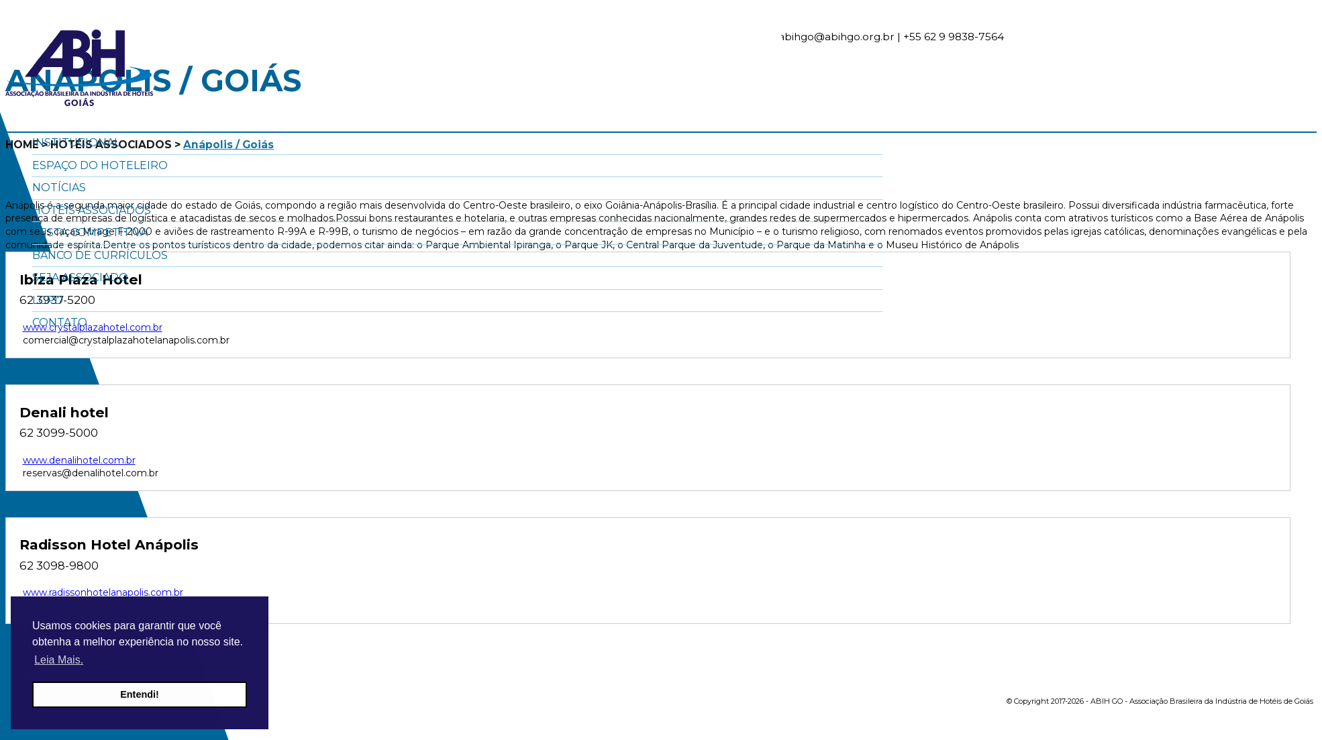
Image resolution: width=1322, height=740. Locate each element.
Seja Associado (80, 277)
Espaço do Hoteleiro (100, 165)
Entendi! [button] (139, 694)
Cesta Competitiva (90, 232)
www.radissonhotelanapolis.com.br (103, 592)
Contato (59, 322)
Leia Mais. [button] (58, 660)
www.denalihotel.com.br (79, 460)
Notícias (59, 187)
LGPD (47, 300)
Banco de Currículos (100, 255)
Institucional (76, 142)
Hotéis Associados (91, 210)
